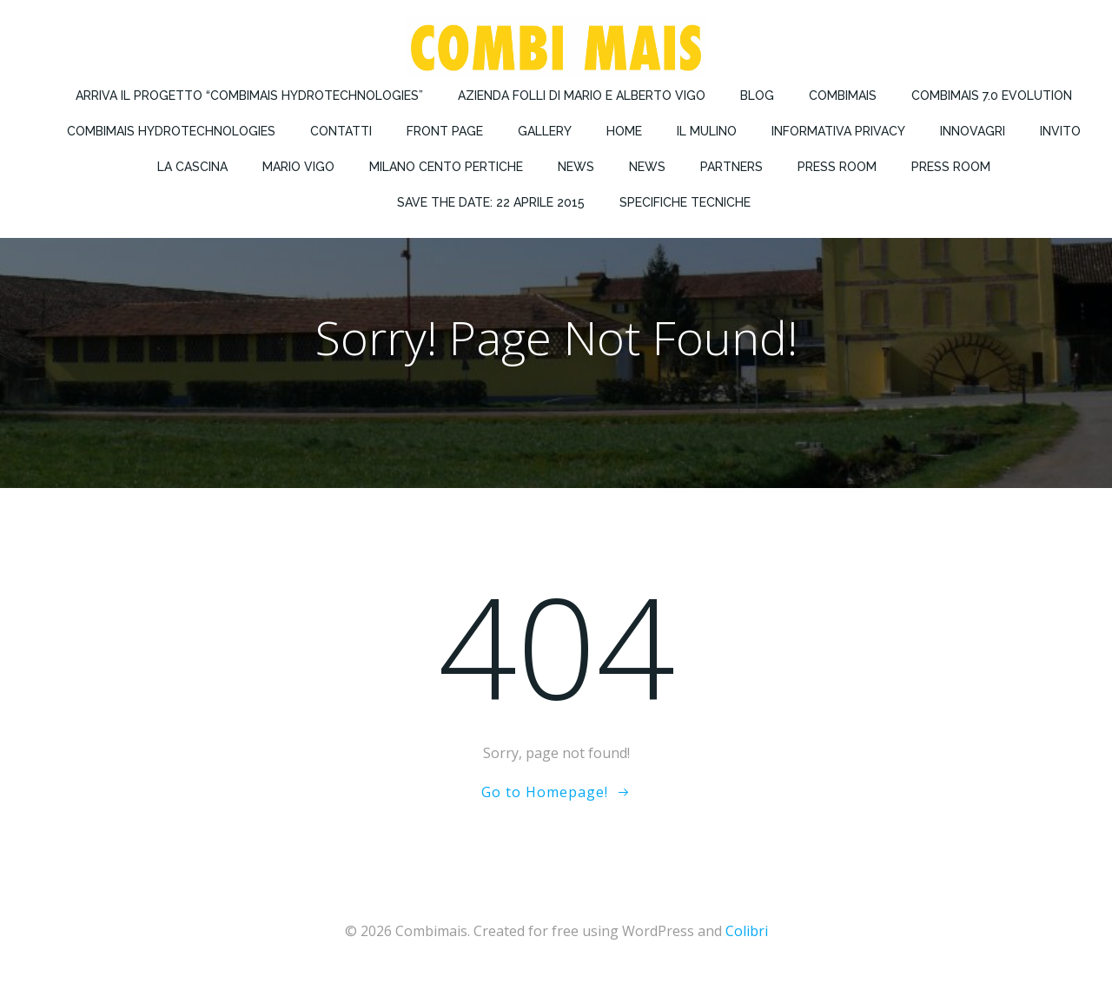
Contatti (341, 131)
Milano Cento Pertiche (446, 167)
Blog (757, 95)
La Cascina (192, 167)
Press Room (837, 167)
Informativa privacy (838, 131)
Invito (1060, 131)
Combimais (843, 95)
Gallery (545, 131)
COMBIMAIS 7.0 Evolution (991, 95)
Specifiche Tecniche (685, 202)
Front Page (445, 131)
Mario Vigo (298, 167)
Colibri (746, 930)
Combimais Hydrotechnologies (171, 131)
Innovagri (972, 131)
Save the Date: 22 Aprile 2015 (491, 202)
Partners (731, 167)
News (576, 167)
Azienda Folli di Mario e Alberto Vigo (581, 95)
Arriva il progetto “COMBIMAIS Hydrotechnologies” (249, 95)
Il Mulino (707, 131)
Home (624, 131)
